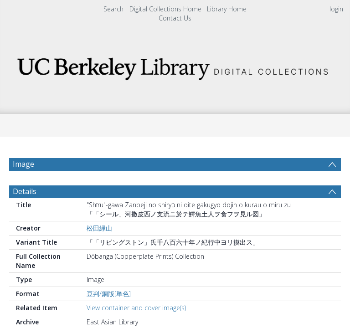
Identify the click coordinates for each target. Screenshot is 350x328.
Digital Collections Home (165, 9)
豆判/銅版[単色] (109, 315)
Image (23, 164)
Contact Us (175, 18)
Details (24, 213)
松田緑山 (99, 250)
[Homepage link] (175, 66)
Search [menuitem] (113, 9)
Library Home (227, 9)
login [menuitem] (336, 9)
